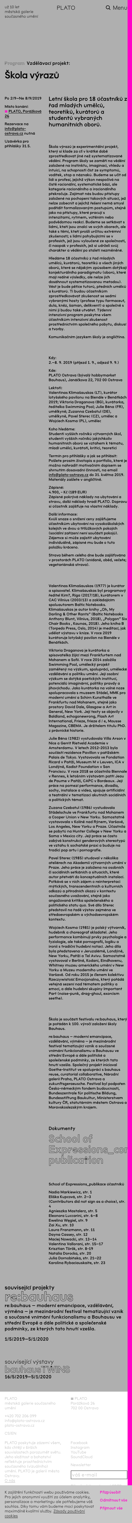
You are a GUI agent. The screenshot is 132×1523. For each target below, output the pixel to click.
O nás (10, 1480)
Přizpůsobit (110, 1492)
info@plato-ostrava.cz (68, 475)
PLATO (66, 8)
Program (15, 63)
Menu (120, 8)
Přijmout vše (111, 1508)
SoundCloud (82, 1457)
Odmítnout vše (113, 1500)
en (13, 1433)
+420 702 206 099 (20, 1416)
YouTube (78, 1452)
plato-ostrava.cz (19, 1425)
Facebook (79, 1443)
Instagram (80, 1447)
